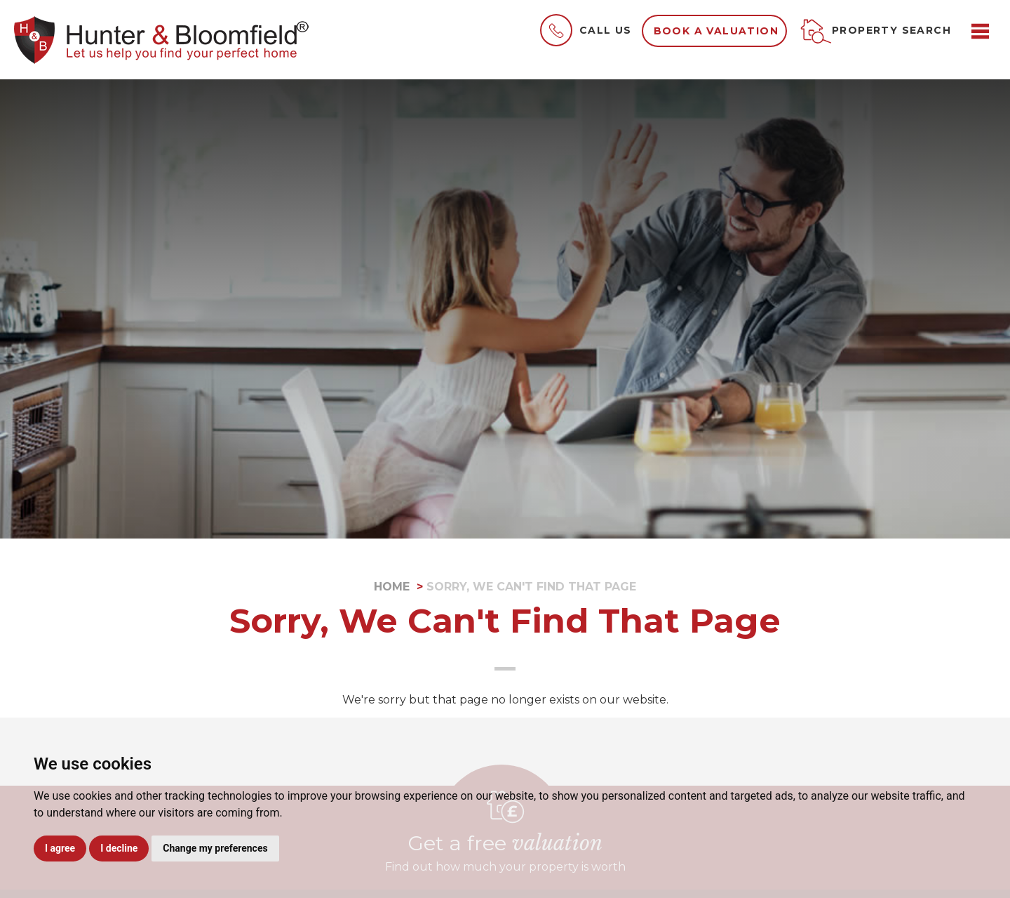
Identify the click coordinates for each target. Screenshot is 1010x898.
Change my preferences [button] (215, 848)
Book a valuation (716, 31)
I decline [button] (118, 848)
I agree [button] (60, 848)
